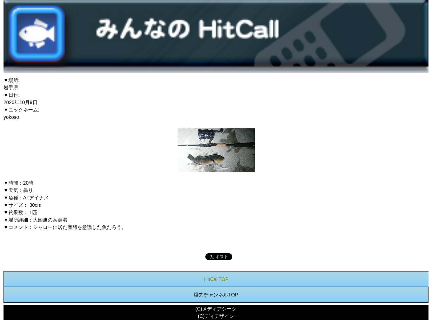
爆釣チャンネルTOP (216, 294)
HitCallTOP (216, 279)
